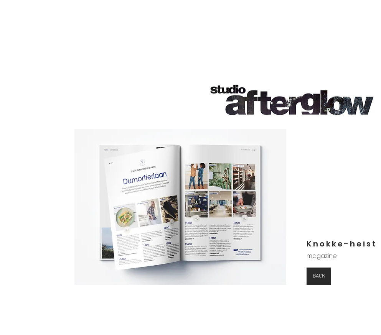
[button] (180, 207)
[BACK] (319, 276)
